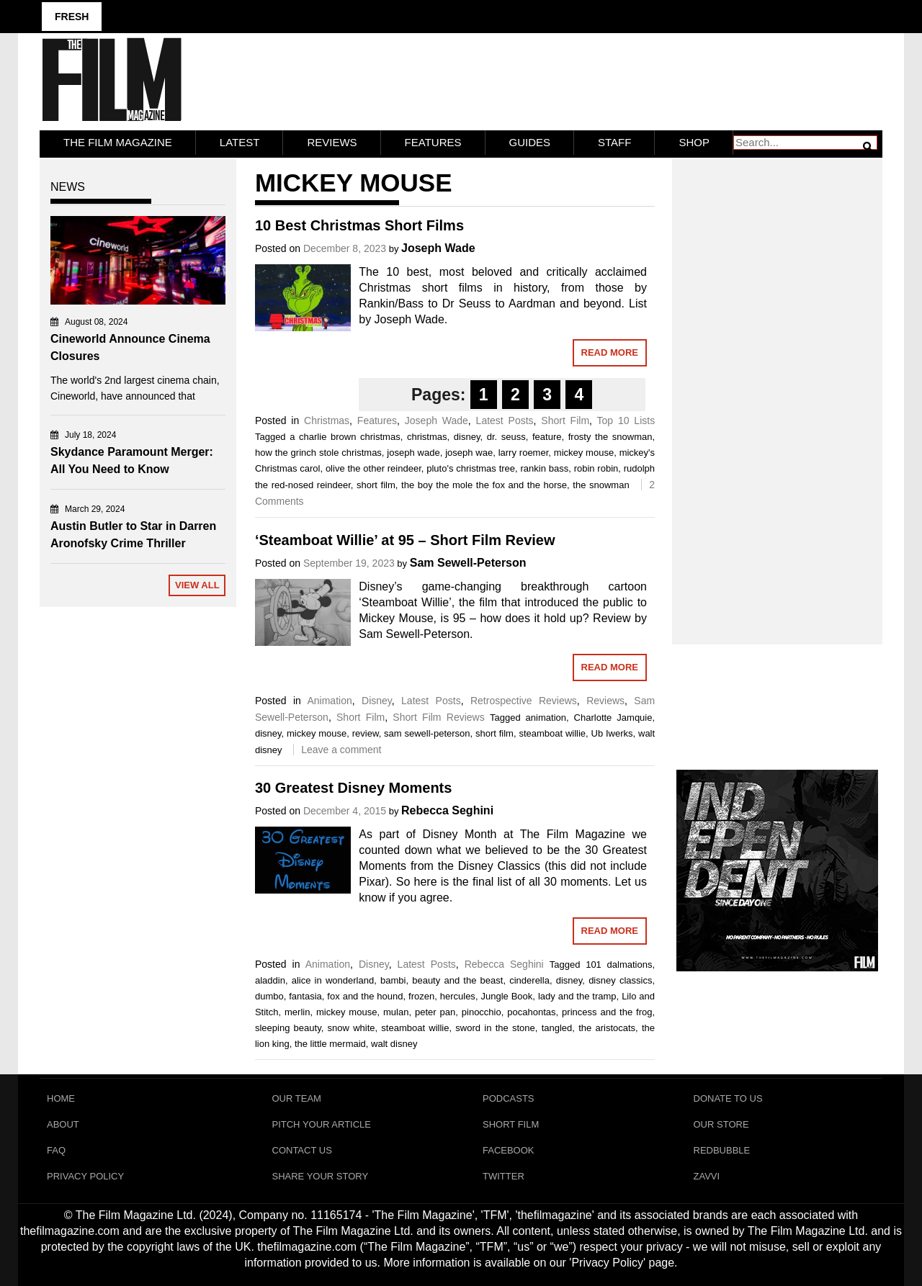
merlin (297, 1012)
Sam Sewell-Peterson (468, 563)
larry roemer (523, 452)
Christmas (326, 420)
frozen (421, 996)
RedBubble (722, 1150)
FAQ (56, 1150)
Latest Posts (505, 420)
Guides (530, 142)
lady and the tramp (577, 996)
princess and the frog (607, 1012)
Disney (377, 700)
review (365, 733)
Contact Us (302, 1150)
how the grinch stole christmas (318, 452)
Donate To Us (728, 1098)
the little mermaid (330, 1043)
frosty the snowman (610, 436)
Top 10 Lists (626, 420)
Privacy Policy (85, 1176)
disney (467, 436)
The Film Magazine (117, 142)
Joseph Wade (438, 248)
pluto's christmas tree (470, 468)
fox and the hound (365, 996)
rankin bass (545, 468)
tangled (557, 1027)
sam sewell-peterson (427, 733)
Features (433, 142)
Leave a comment (341, 749)
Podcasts (508, 1098)
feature (546, 436)
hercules (457, 996)
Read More (609, 352)
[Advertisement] (777, 386)
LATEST (240, 142)
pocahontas (531, 1012)
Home (61, 1098)
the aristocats (606, 1027)
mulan (395, 1012)
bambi (393, 980)
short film (376, 485)
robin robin (596, 468)
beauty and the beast (457, 980)
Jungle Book (506, 996)
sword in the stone (494, 1027)
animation (546, 717)
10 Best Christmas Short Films (359, 225)
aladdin (270, 980)
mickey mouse (584, 452)
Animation (329, 700)
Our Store (721, 1124)
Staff (614, 142)
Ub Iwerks (612, 733)
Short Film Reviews (438, 717)
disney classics (620, 980)
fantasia (305, 996)
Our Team (296, 1098)
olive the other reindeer (373, 468)
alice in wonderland (333, 980)
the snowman (601, 485)
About (63, 1124)
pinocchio (481, 1012)
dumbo (269, 996)
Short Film (565, 420)
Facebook (508, 1150)
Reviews (332, 142)
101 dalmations (619, 964)
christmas (427, 436)
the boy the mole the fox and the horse (484, 485)
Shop (694, 142)
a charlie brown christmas (345, 436)
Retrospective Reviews (523, 700)
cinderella (529, 980)
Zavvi (707, 1176)
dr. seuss (506, 436)
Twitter (503, 1176)
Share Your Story (320, 1176)
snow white (351, 1027)
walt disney (394, 1043)
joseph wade (413, 452)
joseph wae (469, 452)
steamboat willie (552, 733)
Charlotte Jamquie (613, 717)
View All (197, 585)
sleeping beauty (288, 1027)
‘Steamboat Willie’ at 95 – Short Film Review (405, 540)
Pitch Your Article (322, 1124)
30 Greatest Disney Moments (353, 788)
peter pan (435, 1012)
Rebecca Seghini (447, 810)
